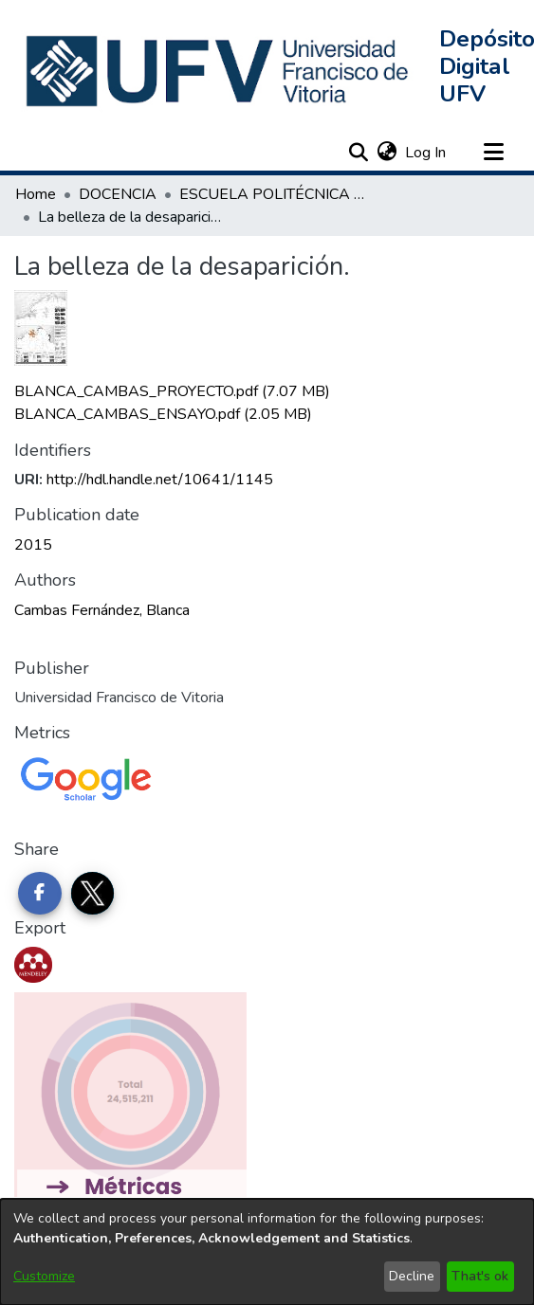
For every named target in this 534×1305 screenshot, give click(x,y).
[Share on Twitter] (93, 893)
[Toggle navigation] (493, 153)
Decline (411, 1276)
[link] (172, 391)
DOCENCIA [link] (118, 194)
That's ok (479, 1276)
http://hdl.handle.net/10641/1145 (159, 479)
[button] (219, 71)
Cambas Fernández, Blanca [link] (102, 610)
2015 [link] (33, 545)
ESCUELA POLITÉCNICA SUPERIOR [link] (274, 194)
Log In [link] (426, 152)
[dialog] (267, 1252)
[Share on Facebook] (40, 893)
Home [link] (35, 194)
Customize (44, 1276)
